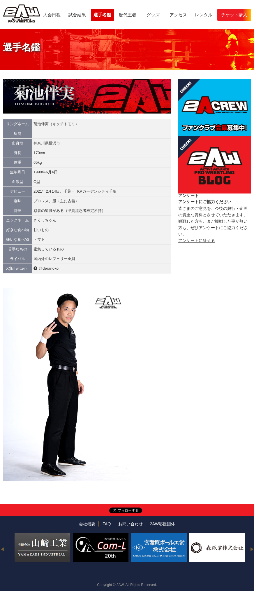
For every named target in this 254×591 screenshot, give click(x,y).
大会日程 (52, 14)
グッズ (153, 14)
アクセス (178, 14)
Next (252, 549)
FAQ (107, 524)
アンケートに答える (196, 240)
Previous (2, 549)
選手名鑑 (102, 14)
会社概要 (87, 524)
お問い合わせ (130, 524)
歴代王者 (127, 14)
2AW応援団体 (162, 524)
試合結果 (77, 14)
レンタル (203, 14)
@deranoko (49, 268)
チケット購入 (234, 14)
